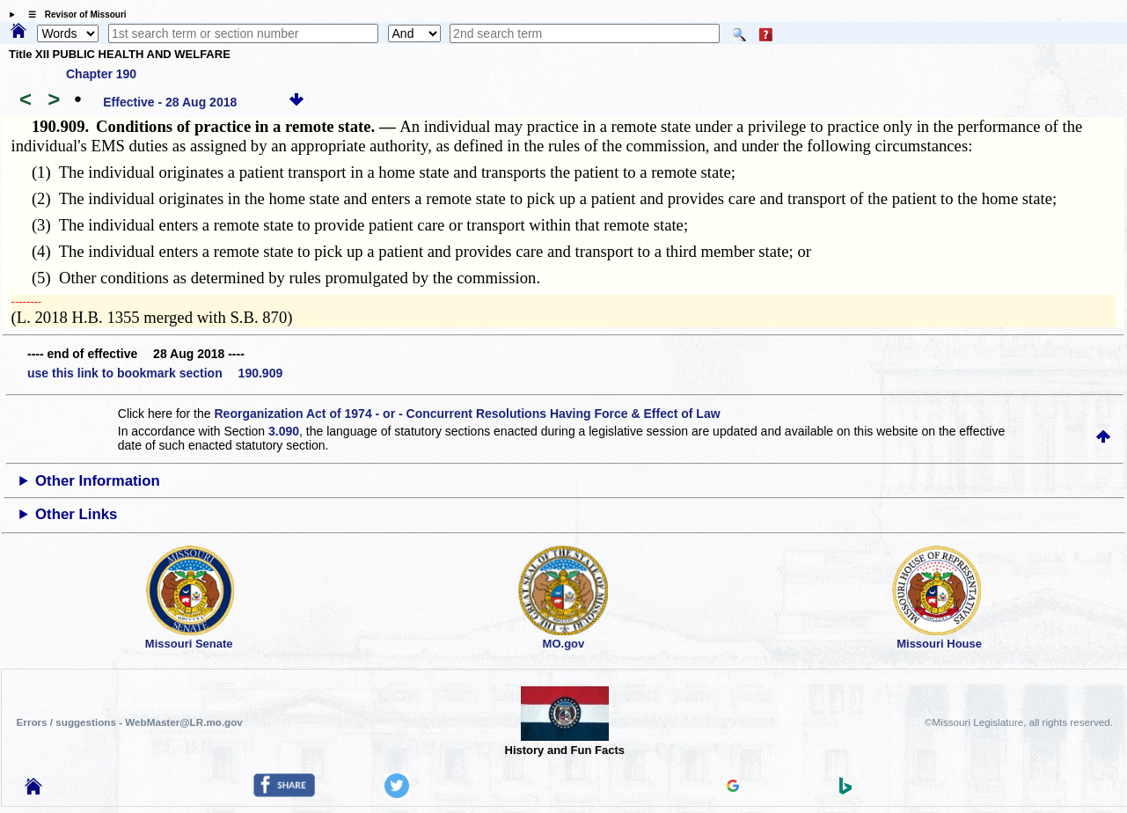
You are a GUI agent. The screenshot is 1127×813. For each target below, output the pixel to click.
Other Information (97, 480)
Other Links (76, 514)
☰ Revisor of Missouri (73, 14)
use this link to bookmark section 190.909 (154, 373)
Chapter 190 (101, 74)
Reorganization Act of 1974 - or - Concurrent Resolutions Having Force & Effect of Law (467, 413)
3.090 (283, 431)
